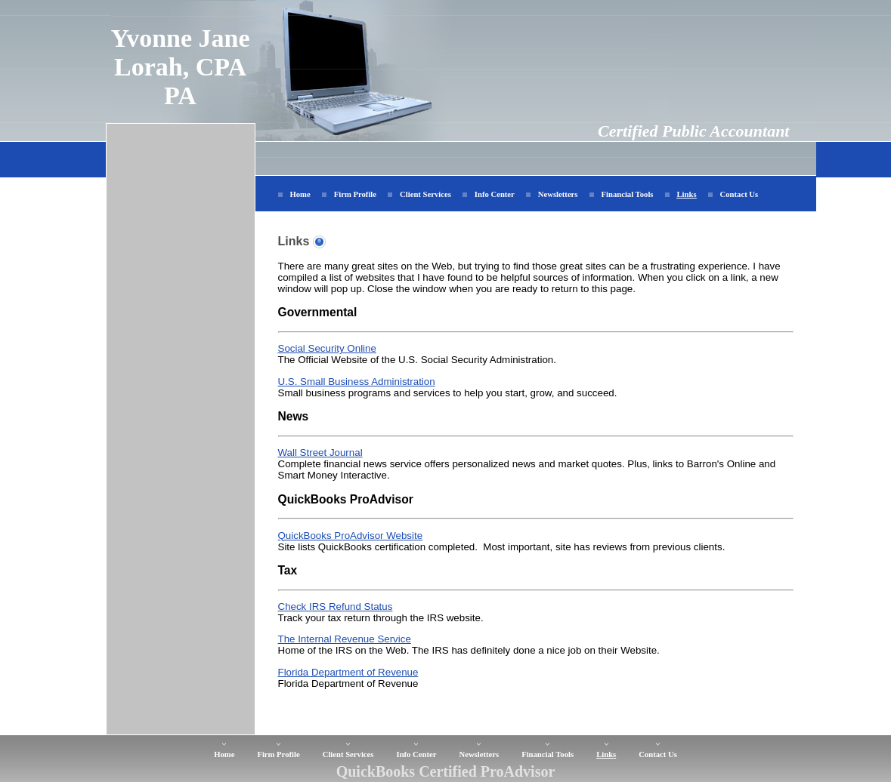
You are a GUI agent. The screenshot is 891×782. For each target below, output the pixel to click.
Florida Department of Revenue (348, 672)
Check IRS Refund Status (335, 606)
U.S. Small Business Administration (356, 381)
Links (687, 194)
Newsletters (558, 194)
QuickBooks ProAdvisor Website (350, 535)
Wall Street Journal (320, 452)
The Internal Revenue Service (344, 639)
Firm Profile (355, 194)
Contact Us (739, 194)
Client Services (425, 194)
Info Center (495, 194)
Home (300, 194)
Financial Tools (628, 194)
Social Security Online (327, 348)
